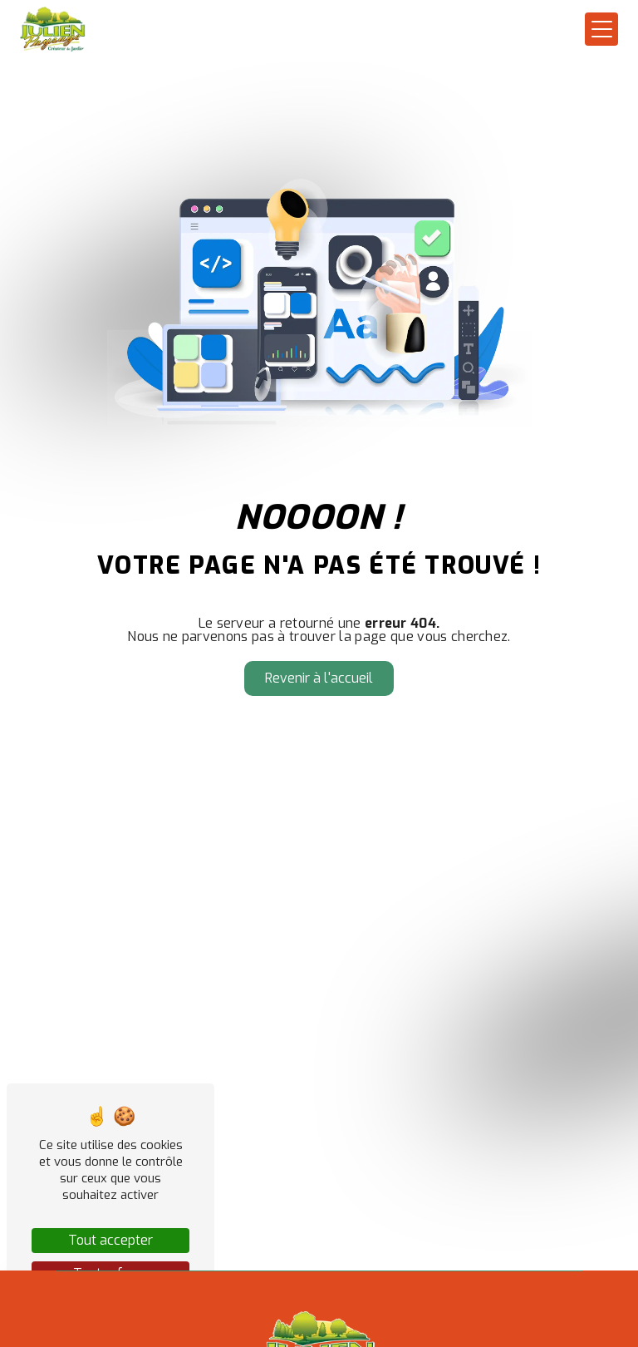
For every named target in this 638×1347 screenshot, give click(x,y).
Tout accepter (110, 1240)
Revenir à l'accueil (319, 678)
